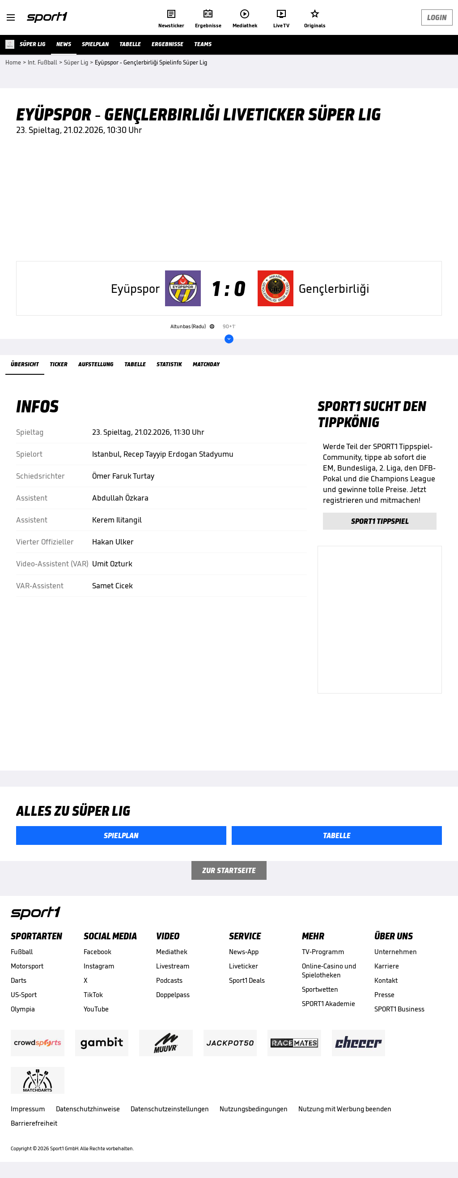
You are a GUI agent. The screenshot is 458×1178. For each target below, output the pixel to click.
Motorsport (27, 966)
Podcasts (169, 980)
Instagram (99, 966)
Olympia (23, 1009)
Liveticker (243, 966)
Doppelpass (173, 994)
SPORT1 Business (399, 1009)
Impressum (28, 1109)
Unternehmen (395, 951)
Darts (18, 980)
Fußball (22, 951)
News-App (244, 951)
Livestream (173, 966)
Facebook (97, 951)
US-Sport (24, 994)
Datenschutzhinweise (88, 1109)
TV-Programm (323, 951)
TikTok (93, 994)
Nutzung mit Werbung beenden (344, 1109)
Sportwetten (320, 989)
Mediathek (171, 951)
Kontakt (386, 980)
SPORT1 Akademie (328, 1003)
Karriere (386, 966)
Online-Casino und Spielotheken (329, 970)
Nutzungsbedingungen (254, 1109)
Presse (384, 994)
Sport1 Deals (247, 980)
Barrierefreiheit (34, 1123)
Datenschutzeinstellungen (170, 1109)
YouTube (96, 1009)
